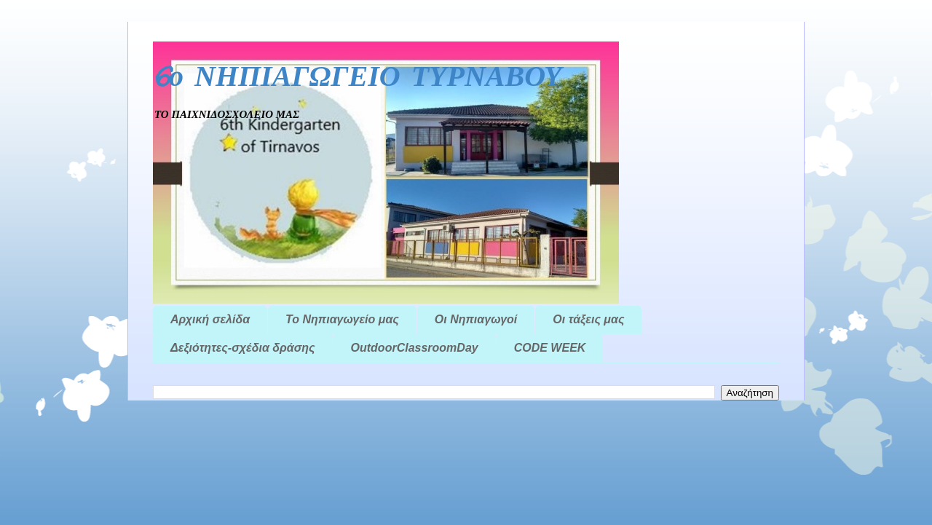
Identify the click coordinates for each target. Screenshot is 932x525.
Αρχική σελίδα (210, 319)
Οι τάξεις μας (588, 319)
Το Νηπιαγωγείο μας (342, 319)
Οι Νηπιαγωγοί (476, 319)
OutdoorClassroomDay (414, 348)
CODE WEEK (550, 348)
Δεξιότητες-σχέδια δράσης (242, 348)
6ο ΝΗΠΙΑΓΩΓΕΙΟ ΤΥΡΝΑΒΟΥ (357, 78)
